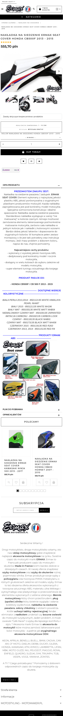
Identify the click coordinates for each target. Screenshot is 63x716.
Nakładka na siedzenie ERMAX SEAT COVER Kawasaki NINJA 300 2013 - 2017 (15, 465)
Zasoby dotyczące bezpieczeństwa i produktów (23, 117)
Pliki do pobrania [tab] (13, 409)
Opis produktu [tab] (11, 185)
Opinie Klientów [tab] (12, 415)
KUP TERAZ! (31, 152)
